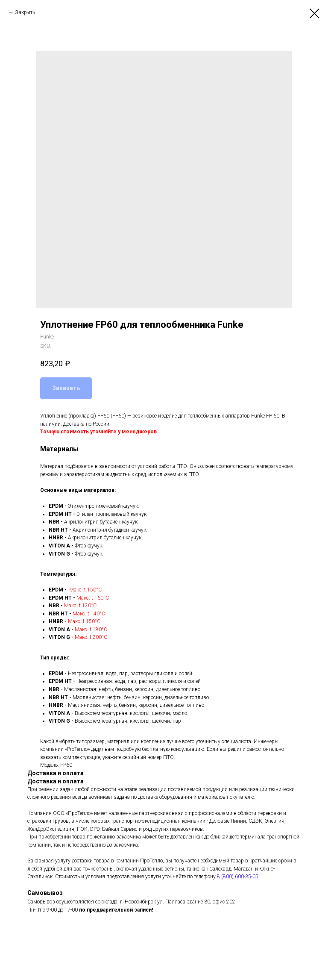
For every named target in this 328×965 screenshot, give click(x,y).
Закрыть (25, 12)
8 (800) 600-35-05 (237, 877)
